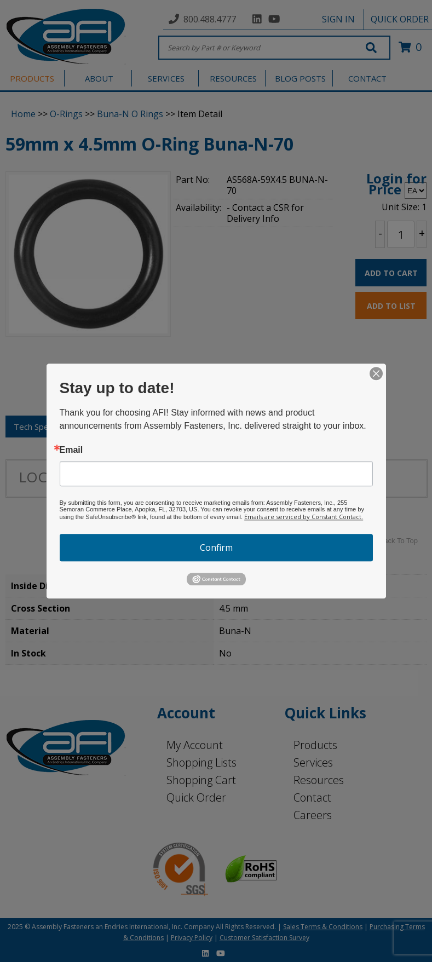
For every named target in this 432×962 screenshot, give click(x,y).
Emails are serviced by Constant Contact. (303, 516)
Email (71, 450)
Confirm (216, 548)
